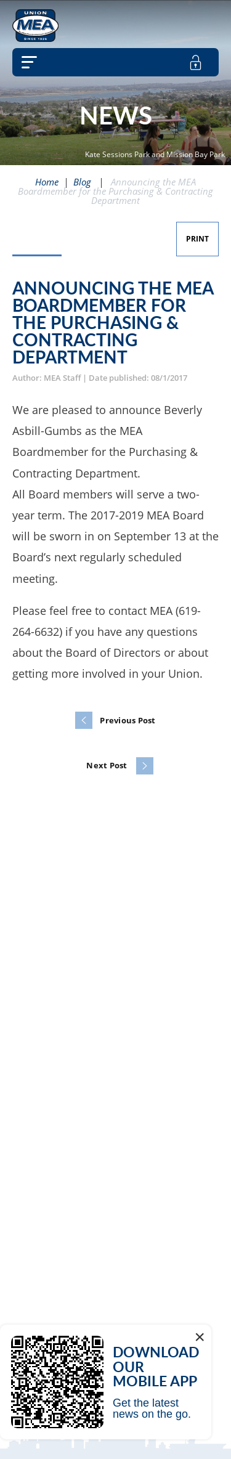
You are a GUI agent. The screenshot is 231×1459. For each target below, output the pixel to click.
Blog (82, 182)
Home (47, 182)
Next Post (106, 765)
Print (197, 239)
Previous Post (127, 720)
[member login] (195, 62)
